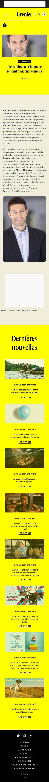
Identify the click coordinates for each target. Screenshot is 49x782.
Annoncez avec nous (24, 757)
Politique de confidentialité (24, 765)
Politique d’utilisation (24, 768)
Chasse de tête (24, 750)
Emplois (24, 746)
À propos (24, 742)
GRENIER (24, 774)
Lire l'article (25, 398)
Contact (24, 753)
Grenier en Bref (24, 761)
